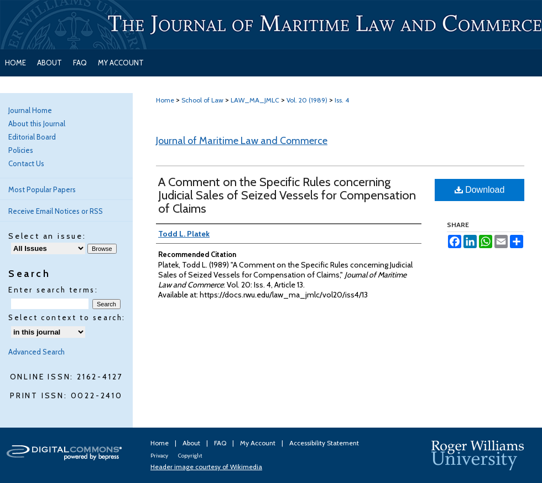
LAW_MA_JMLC (255, 100)
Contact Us (26, 163)
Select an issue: (47, 236)
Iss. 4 (342, 100)
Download (480, 189)
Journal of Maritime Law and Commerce (241, 141)
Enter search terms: (53, 289)
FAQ (221, 443)
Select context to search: (67, 317)
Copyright (190, 455)
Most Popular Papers (42, 189)
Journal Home (30, 110)
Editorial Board (32, 136)
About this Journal (36, 123)
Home (165, 100)
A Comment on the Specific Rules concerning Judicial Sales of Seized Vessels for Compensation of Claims (287, 195)
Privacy (159, 455)
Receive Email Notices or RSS (55, 211)
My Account (258, 443)
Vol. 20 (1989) (306, 100)
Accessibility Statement (324, 443)
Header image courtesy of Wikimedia (206, 467)
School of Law (202, 100)
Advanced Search (36, 351)
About (192, 443)
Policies (20, 150)
